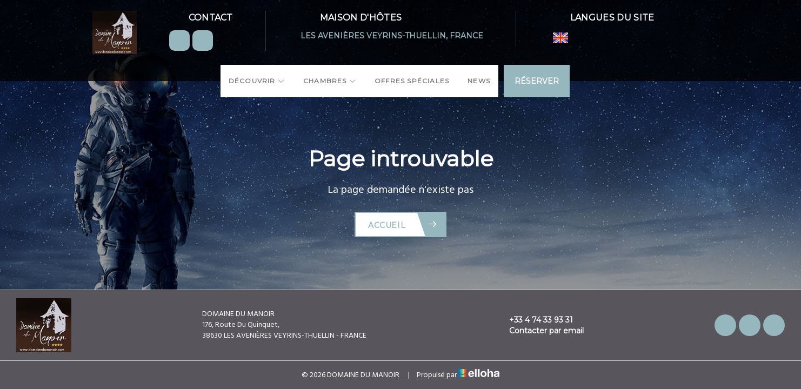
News (479, 81)
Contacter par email (540, 331)
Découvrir (257, 81)
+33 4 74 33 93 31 (535, 320)
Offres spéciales (412, 81)
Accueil (403, 224)
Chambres (329, 81)
